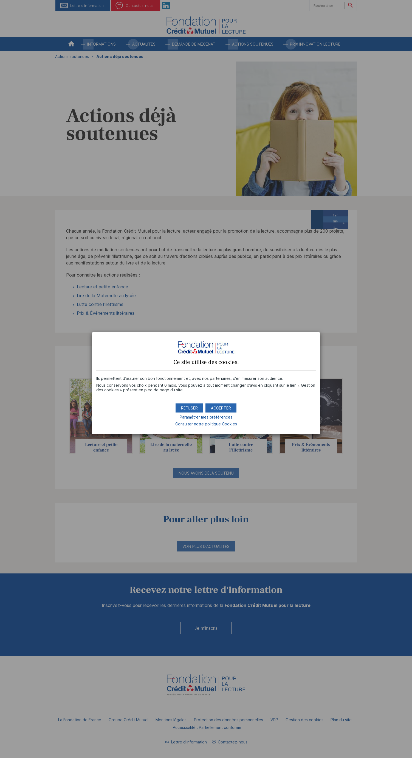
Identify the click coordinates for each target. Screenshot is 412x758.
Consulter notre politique (206, 424)
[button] (220, 408)
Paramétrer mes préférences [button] (206, 417)
